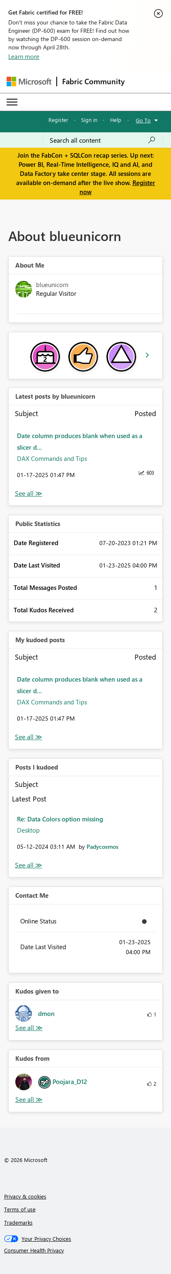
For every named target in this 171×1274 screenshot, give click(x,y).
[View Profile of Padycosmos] (102, 846)
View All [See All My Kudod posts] (28, 737)
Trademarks (18, 1222)
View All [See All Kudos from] (29, 1099)
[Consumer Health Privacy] (85, 1250)
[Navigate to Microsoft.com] (29, 81)
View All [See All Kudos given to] (29, 1028)
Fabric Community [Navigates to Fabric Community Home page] (93, 81)
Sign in (89, 119)
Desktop (28, 830)
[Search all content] (103, 140)
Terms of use (20, 1209)
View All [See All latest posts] (28, 493)
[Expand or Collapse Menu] (12, 102)
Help (115, 119)
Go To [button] (143, 120)
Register (58, 119)
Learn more (23, 56)
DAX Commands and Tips (52, 458)
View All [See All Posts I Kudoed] (28, 865)
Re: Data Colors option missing (60, 819)
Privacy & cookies (25, 1196)
